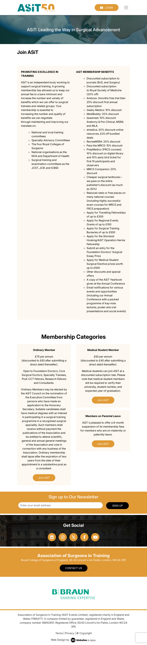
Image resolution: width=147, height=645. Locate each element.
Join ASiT (44, 477)
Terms (59, 633)
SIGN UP (117, 505)
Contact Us (73, 568)
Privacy (69, 633)
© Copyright (84, 633)
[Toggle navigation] (126, 7)
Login (106, 7)
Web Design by (73, 639)
